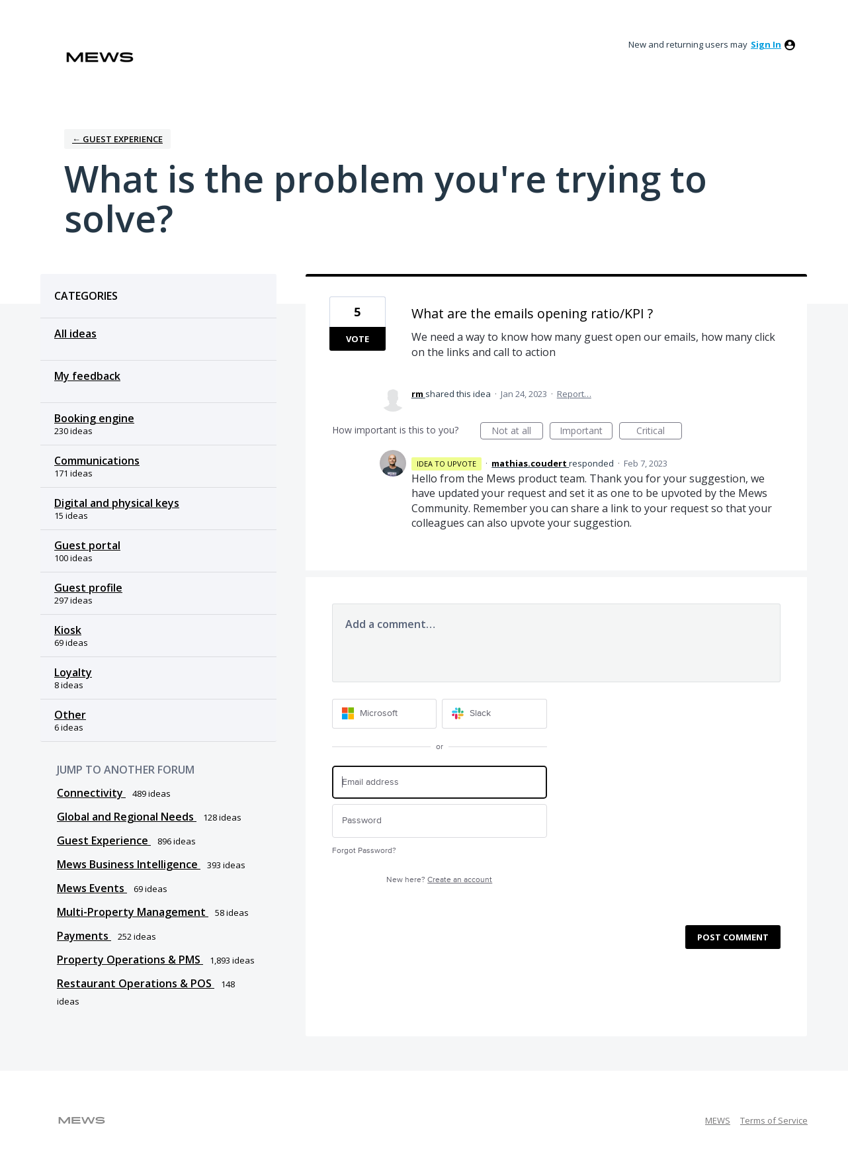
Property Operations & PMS (130, 959)
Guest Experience (104, 840)
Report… (574, 394)
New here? (439, 880)
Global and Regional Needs (126, 816)
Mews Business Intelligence (128, 864)
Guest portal (87, 545)
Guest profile (88, 587)
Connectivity (91, 793)
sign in (766, 44)
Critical (659, 431)
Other (70, 714)
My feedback (87, 376)
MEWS (717, 1120)
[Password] (439, 821)
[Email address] (439, 782)
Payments (84, 935)
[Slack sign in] (494, 714)
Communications (97, 460)
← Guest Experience (117, 139)
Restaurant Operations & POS (135, 983)
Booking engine (94, 418)
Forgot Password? (364, 851)
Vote (357, 339)
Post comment (733, 937)
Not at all (517, 431)
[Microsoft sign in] (384, 714)
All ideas (75, 333)
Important (586, 431)
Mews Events (92, 888)
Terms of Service (774, 1120)
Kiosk (67, 630)
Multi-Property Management (132, 912)
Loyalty (73, 672)
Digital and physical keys (116, 503)
